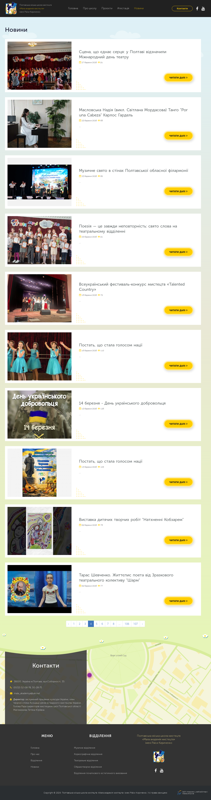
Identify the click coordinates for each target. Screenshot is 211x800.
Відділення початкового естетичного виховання (100, 773)
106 (127, 623)
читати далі (177, 77)
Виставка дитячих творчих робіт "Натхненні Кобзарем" (131, 519)
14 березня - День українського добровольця (122, 403)
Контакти (182, 8)
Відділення (36, 760)
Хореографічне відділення (88, 754)
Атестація (123, 8)
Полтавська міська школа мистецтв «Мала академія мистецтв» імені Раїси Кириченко (104, 792)
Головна (73, 8)
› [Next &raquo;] (142, 623)
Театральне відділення (86, 760)
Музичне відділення (84, 747)
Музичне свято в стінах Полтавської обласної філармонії (133, 170)
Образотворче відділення (88, 766)
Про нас (35, 754)
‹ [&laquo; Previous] (68, 623)
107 (135, 623)
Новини (139, 8)
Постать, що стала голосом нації (110, 345)
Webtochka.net (188, 793)
